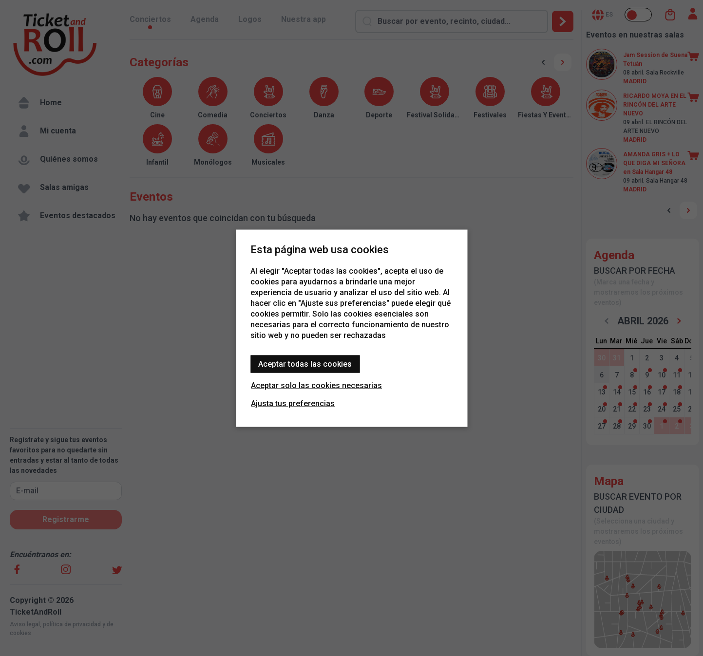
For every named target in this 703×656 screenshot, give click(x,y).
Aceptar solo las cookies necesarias (316, 385)
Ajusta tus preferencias (293, 403)
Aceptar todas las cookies (305, 363)
